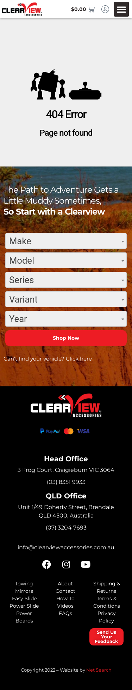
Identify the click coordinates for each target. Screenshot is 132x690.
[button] (121, 9)
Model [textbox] (21, 260)
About (65, 583)
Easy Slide (24, 598)
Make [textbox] (20, 241)
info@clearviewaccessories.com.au (66, 547)
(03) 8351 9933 (66, 482)
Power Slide (24, 606)
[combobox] (66, 241)
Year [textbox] (18, 319)
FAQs (65, 613)
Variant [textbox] (23, 299)
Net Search (99, 670)
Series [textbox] (21, 280)
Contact (65, 591)
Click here (79, 358)
